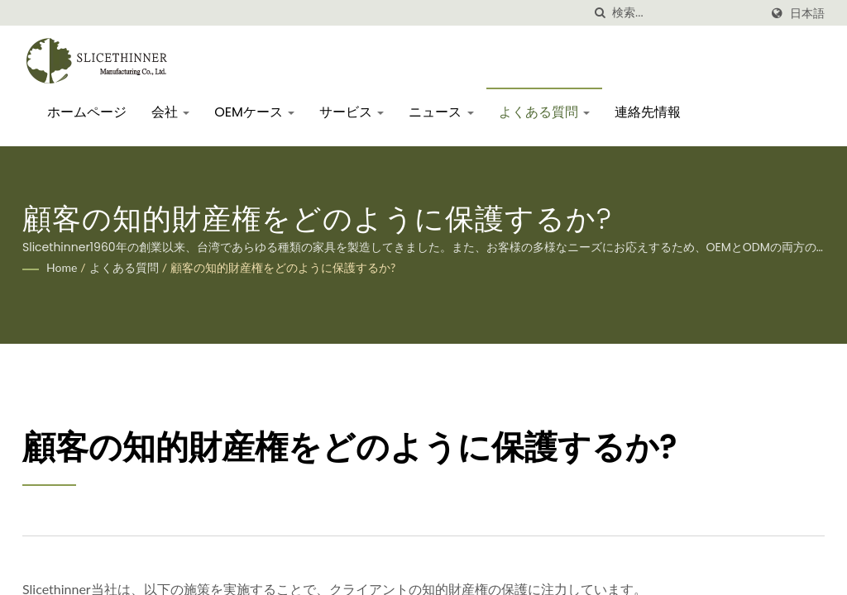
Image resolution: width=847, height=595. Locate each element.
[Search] (685, 13)
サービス (351, 111)
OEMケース (254, 111)
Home (61, 267)
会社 (170, 111)
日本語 (807, 13)
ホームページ (87, 111)
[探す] (599, 13)
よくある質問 (544, 111)
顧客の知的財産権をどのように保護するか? (282, 267)
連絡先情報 (648, 111)
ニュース (441, 111)
